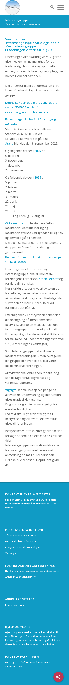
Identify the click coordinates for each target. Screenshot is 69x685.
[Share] (58, 677)
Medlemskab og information (21, 541)
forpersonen (42, 636)
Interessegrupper (17, 20)
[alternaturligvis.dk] (28, 7)
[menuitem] (50, 7)
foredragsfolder (30, 644)
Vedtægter (11, 553)
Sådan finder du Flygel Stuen (21, 535)
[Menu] (59, 7)
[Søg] (50, 7)
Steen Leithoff (49, 279)
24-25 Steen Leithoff (23, 576)
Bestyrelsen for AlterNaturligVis (22, 547)
